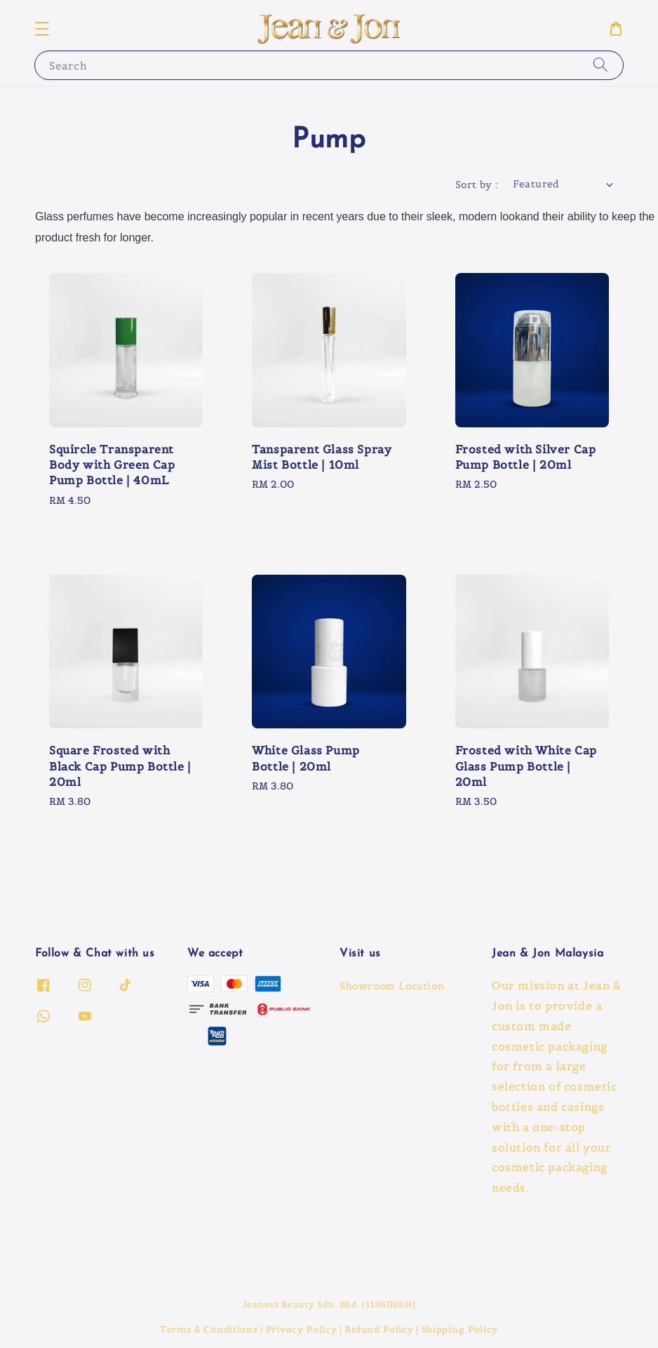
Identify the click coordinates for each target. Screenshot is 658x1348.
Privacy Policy (301, 1329)
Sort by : (477, 184)
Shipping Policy (460, 1329)
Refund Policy (378, 1329)
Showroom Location (392, 986)
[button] (42, 28)
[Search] (600, 65)
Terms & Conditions (209, 1329)
